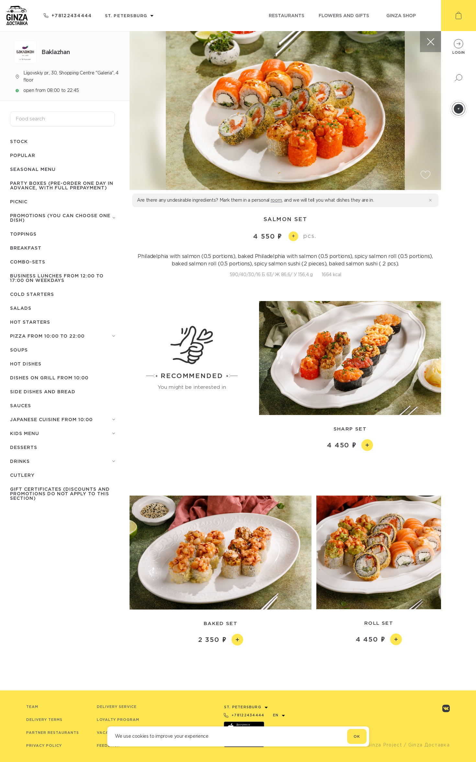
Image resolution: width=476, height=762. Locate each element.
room (276, 200)
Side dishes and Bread (42, 391)
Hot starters (30, 321)
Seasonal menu (33, 169)
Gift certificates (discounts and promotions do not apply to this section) (60, 493)
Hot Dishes (25, 363)
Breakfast (25, 247)
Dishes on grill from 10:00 (49, 377)
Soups (19, 349)
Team (32, 707)
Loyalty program (118, 720)
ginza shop (401, 15)
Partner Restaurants (52, 732)
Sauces (20, 405)
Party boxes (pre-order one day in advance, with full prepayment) (61, 185)
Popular (22, 155)
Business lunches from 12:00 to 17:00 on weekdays (57, 278)
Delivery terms (44, 720)
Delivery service (117, 707)
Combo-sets (27, 261)
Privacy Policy (44, 745)
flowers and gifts (344, 15)
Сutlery (22, 475)
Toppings (23, 233)
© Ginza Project (381, 744)
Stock (19, 141)
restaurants (286, 15)
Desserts (23, 447)
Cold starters (32, 294)
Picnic (19, 201)
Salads (20, 308)
